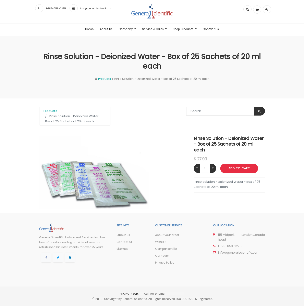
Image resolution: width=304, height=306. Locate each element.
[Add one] (213, 168)
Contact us (125, 242)
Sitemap (123, 249)
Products (104, 79)
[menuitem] (89, 29)
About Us (123, 235)
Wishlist (160, 242)
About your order (167, 235)
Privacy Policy (164, 263)
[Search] (259, 111)
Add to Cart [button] (239, 168)
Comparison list (166, 249)
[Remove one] (197, 168)
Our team (162, 256)
